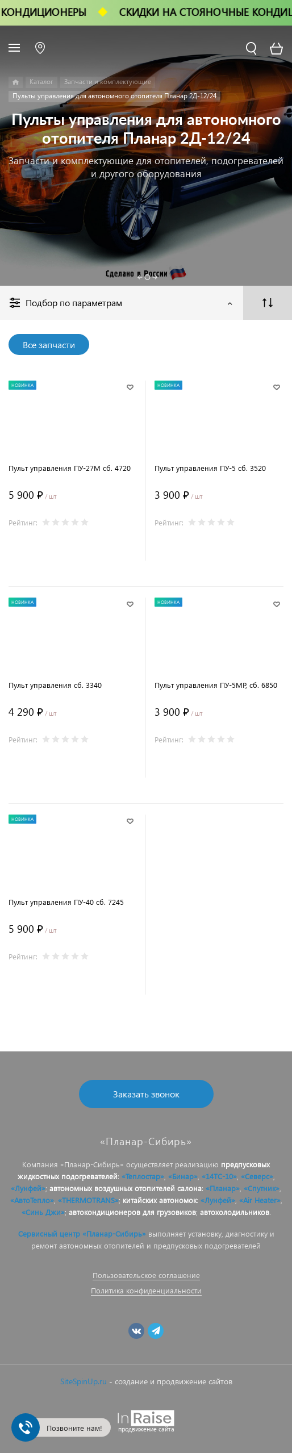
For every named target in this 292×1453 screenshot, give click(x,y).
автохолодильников (234, 1212)
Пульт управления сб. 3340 (55, 685)
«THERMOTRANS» (88, 1200)
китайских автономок (160, 1200)
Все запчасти (49, 344)
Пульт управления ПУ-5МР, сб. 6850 (216, 685)
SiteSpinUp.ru (83, 1381)
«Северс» (257, 1176)
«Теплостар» (143, 1176)
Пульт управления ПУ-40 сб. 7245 (66, 902)
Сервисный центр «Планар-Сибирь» (82, 1233)
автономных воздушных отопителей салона (125, 1188)
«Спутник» (262, 1188)
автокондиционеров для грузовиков (132, 1212)
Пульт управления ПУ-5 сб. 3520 (210, 468)
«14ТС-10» (219, 1176)
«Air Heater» (260, 1200)
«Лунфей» (28, 1188)
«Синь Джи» (43, 1212)
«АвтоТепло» (32, 1200)
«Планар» (223, 1188)
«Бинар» (183, 1176)
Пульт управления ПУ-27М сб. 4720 (70, 468)
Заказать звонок (146, 1094)
